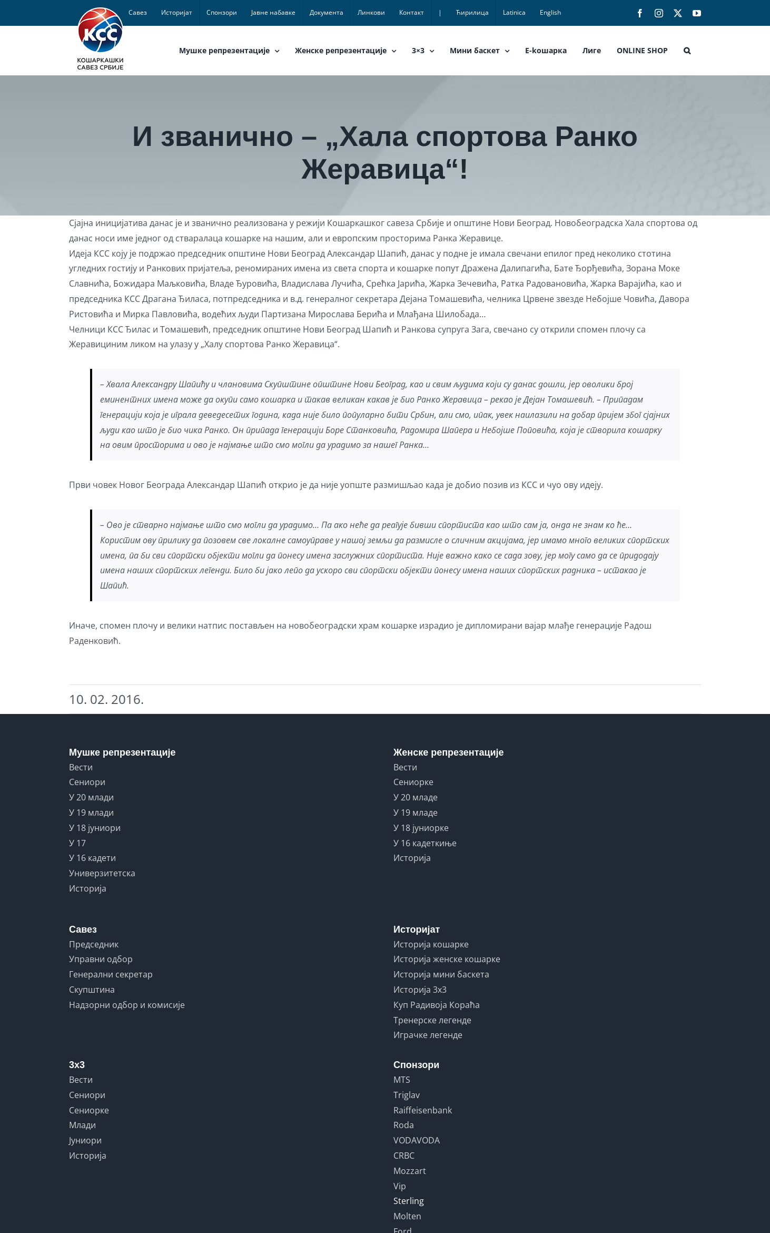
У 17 (77, 843)
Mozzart (409, 1171)
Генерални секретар (111, 974)
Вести (81, 767)
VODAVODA (416, 1140)
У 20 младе (415, 797)
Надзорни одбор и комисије (127, 1005)
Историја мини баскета (441, 974)
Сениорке (413, 782)
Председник (94, 944)
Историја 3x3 (420, 989)
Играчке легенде (427, 1035)
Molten (407, 1216)
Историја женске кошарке (446, 959)
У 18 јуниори (95, 828)
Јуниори (85, 1140)
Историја (87, 888)
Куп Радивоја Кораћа (436, 1005)
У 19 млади (91, 812)
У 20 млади (91, 797)
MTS (401, 1079)
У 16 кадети (92, 858)
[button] (687, 50)
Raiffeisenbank (422, 1110)
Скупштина (92, 989)
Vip (399, 1186)
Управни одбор (101, 959)
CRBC (403, 1155)
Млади (82, 1125)
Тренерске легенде (432, 1020)
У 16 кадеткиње (425, 843)
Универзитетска (102, 873)
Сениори (87, 782)
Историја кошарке (431, 944)
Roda (403, 1125)
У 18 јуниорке (421, 828)
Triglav (406, 1095)
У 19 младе (415, 812)
